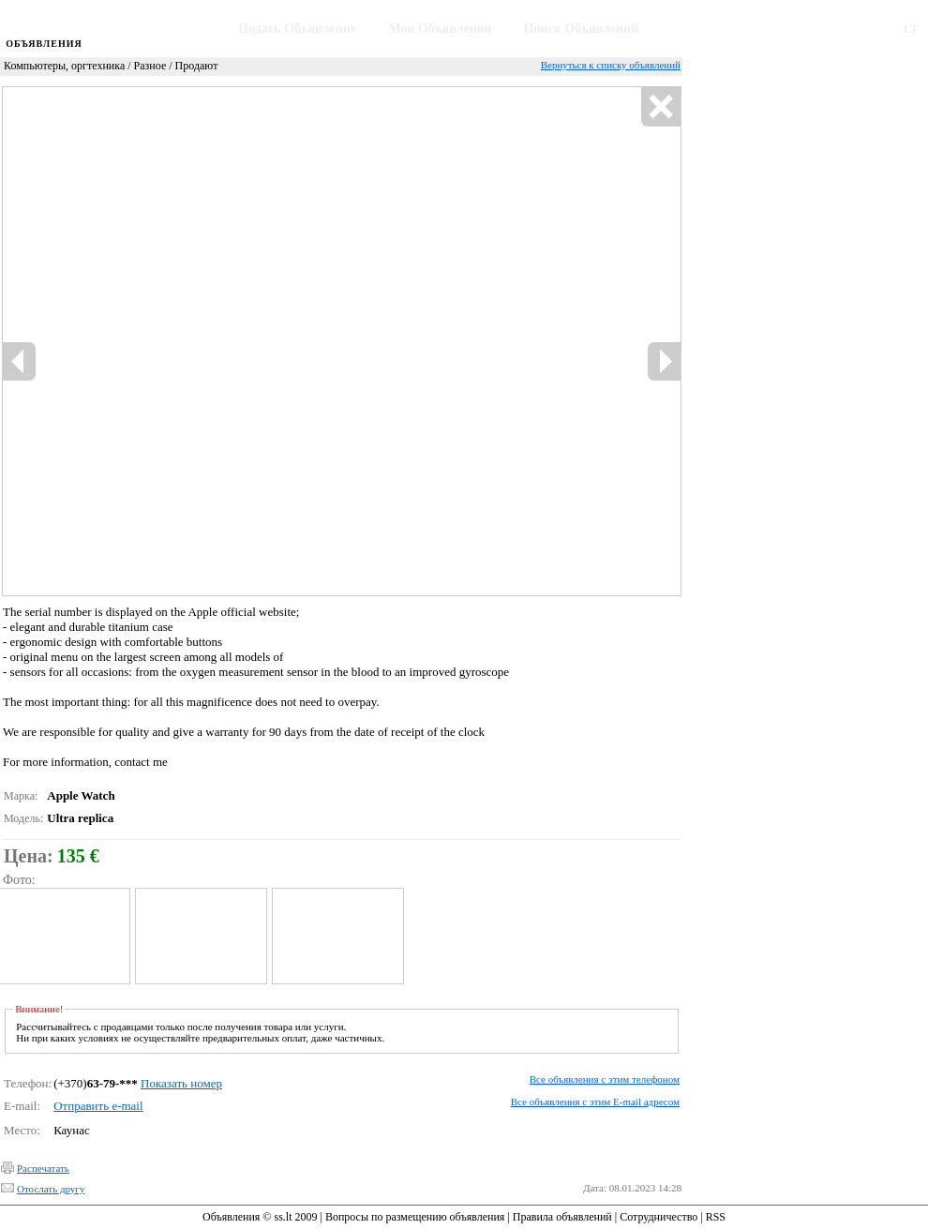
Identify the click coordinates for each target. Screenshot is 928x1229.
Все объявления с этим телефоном (605, 1079)
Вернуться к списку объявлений (611, 64)
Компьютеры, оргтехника (64, 65)
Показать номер (181, 1083)
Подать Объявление (297, 29)
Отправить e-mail (97, 1106)
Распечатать (43, 1168)
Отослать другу (50, 1188)
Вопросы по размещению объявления (414, 1216)
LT (911, 29)
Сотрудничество (658, 1216)
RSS (716, 1216)
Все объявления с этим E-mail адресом (595, 1101)
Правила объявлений (562, 1216)
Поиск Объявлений (581, 29)
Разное (150, 65)
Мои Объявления (439, 29)
